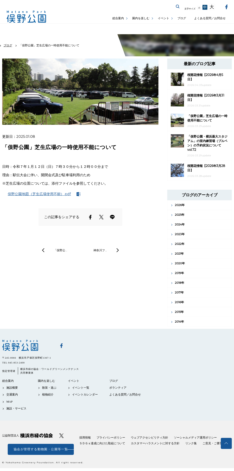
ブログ (181, 18)
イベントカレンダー (85, 394)
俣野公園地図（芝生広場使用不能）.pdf (39, 194)
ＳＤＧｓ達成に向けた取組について (102, 443)
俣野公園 (27, 345)
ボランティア (117, 387)
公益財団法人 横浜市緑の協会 (27, 435)
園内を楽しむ (140, 18)
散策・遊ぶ (49, 387)
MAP (9, 401)
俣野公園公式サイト (26, 17)
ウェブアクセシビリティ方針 (149, 437)
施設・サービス (16, 408)
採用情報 (85, 437)
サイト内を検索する (178, 6)
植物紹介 (48, 394)
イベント (163, 18)
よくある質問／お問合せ (210, 18)
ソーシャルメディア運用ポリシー (195, 437)
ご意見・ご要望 (212, 443)
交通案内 (12, 394)
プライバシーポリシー (111, 437)
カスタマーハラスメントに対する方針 (155, 443)
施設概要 (12, 387)
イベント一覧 (80, 387)
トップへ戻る (226, 443)
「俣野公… (60, 250)
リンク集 (191, 443)
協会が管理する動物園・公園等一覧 (41, 449)
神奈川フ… (100, 250)
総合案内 (118, 18)
